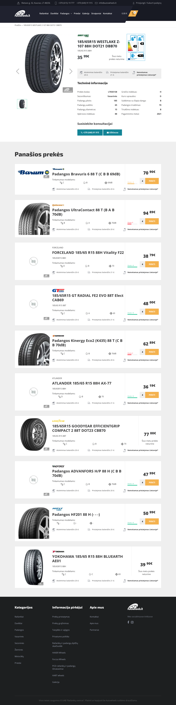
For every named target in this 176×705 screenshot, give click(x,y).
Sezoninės (19, 643)
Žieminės (19, 649)
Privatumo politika (60, 636)
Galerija (85, 13)
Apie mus (94, 623)
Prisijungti (140, 3)
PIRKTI (152, 181)
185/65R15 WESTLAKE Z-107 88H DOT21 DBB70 (42, 25)
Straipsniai (96, 13)
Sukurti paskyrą (154, 3)
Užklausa (112, 132)
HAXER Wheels (59, 652)
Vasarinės (19, 636)
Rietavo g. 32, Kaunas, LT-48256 (33, 3)
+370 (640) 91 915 (85, 3)
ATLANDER (57, 378)
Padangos (64, 13)
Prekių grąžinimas (60, 623)
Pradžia (18, 25)
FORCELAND (57, 247)
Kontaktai (107, 13)
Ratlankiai (44, 13)
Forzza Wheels (59, 659)
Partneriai (94, 630)
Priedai (77, 13)
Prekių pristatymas (61, 616)
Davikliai (54, 13)
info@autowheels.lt (105, 3)
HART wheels (58, 675)
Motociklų (19, 656)
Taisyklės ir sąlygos (61, 630)
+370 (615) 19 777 (64, 3)
